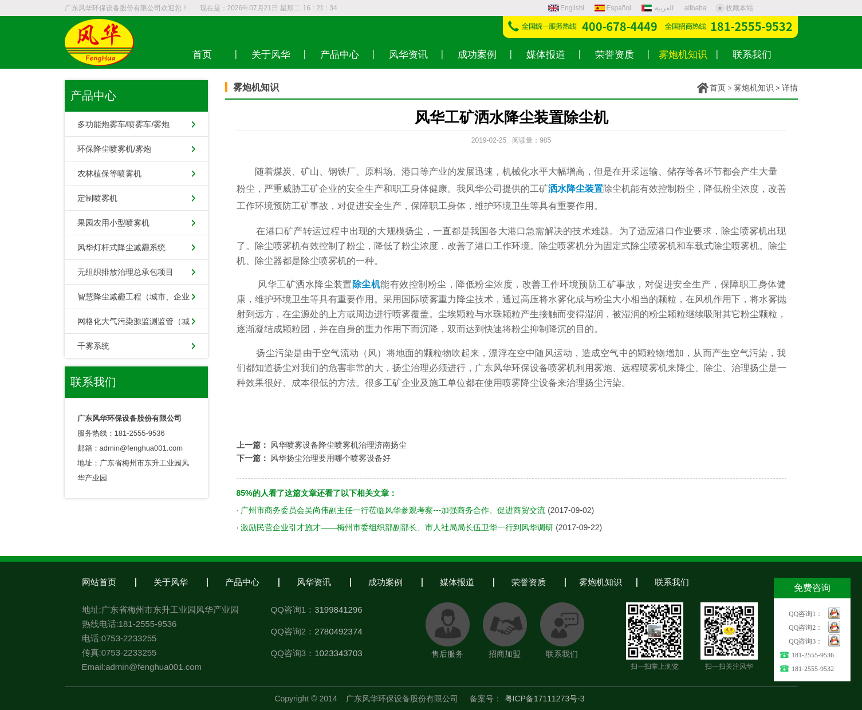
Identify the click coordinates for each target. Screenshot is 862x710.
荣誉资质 (528, 582)
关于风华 (170, 582)
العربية (658, 8)
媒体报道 (457, 582)
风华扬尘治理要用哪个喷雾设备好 (330, 458)
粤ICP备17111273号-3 (545, 698)
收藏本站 (734, 8)
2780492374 (338, 631)
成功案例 (385, 582)
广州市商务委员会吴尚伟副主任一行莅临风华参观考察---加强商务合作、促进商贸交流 (393, 510)
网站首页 (99, 582)
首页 (718, 87)
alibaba (695, 8)
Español (613, 8)
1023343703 (338, 653)
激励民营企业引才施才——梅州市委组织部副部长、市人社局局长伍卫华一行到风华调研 (397, 527)
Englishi (566, 8)
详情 (790, 87)
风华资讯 (314, 582)
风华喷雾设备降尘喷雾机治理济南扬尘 (338, 444)
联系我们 (672, 582)
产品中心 (242, 582)
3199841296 (338, 609)
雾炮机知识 (754, 87)
